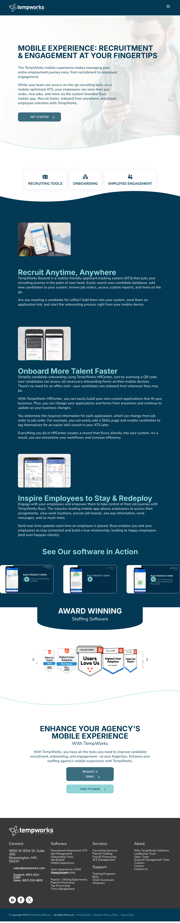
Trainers (139, 869)
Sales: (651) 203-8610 (28, 885)
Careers (139, 872)
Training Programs (104, 880)
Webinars (98, 889)
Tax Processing (60, 900)
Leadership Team (145, 860)
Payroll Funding (102, 860)
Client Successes (103, 886)
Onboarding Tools (62, 863)
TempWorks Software (39, 920)
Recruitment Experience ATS (69, 857)
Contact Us (141, 875)
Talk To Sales (89, 793)
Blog (95, 883)
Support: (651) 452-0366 (26, 881)
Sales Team (141, 863)
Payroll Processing (62, 897)
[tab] (41, 186)
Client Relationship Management (63, 884)
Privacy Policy (84, 920)
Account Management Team (152, 866)
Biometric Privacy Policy (106, 920)
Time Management (63, 903)
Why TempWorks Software (151, 857)
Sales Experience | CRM (66, 876)
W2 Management (103, 866)
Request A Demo (89, 779)
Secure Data (127, 920)
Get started (41, 120)
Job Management (61, 860)
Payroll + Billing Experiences (69, 894)
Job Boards (58, 866)
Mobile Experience (62, 869)
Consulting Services (105, 857)
